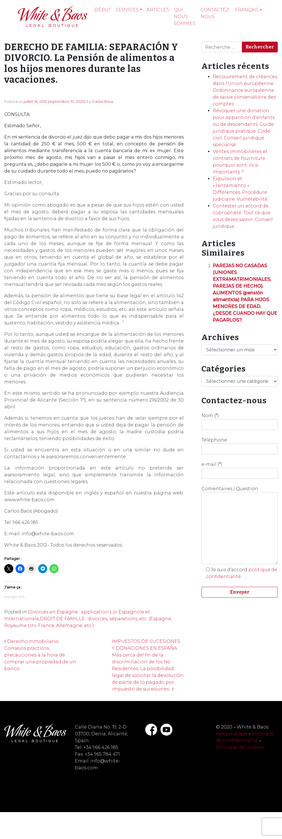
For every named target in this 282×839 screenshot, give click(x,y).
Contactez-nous (216, 13)
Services (127, 9)
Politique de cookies (240, 747)
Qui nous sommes (185, 16)
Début (102, 9)
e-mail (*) (239, 470)
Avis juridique (232, 733)
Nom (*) (239, 421)
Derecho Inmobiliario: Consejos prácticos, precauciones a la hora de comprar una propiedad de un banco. (40, 655)
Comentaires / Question (239, 525)
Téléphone (239, 445)
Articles (158, 9)
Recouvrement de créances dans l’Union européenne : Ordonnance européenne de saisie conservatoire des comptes (245, 90)
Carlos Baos (102, 101)
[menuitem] (248, 10)
